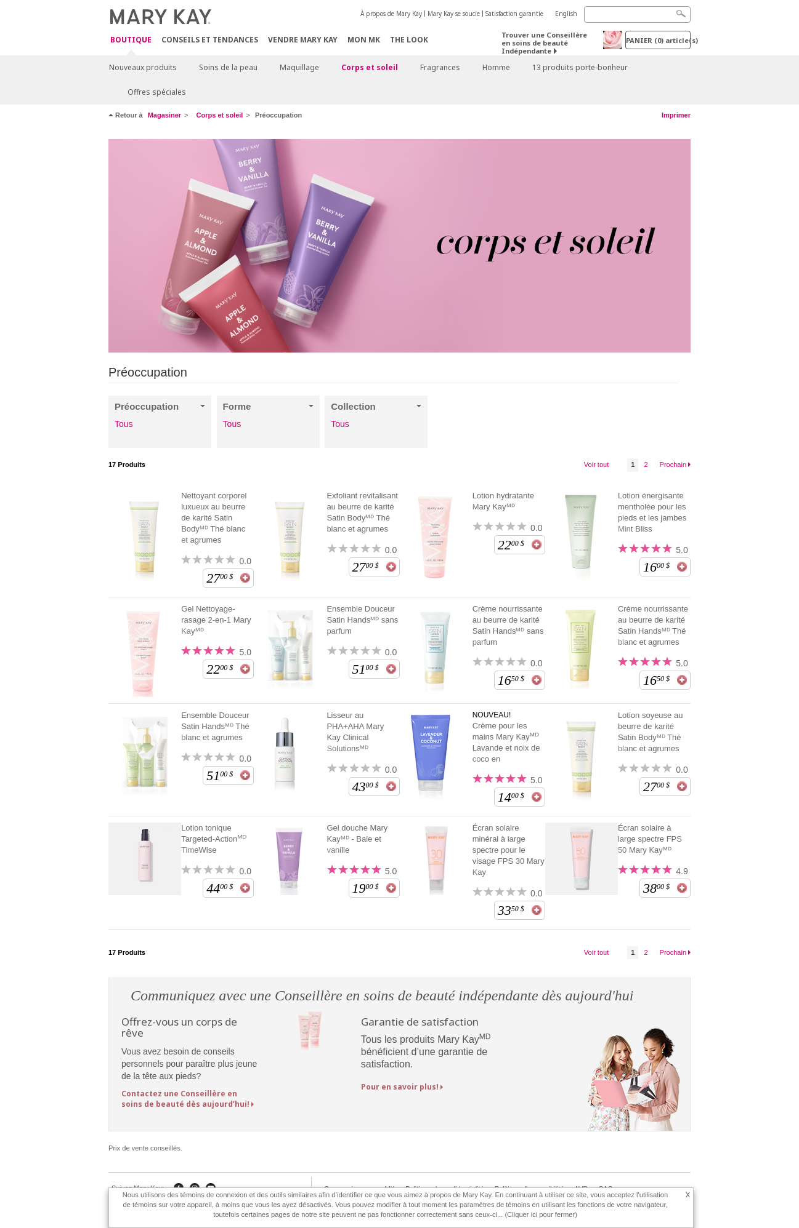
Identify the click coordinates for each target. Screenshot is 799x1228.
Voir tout (596, 464)
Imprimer (676, 115)
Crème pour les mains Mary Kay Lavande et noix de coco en (506, 742)
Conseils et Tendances (209, 40)
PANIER (658, 40)
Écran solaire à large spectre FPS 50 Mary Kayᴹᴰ (650, 839)
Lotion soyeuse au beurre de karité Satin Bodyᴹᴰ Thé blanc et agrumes (650, 732)
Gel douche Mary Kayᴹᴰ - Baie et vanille (356, 839)
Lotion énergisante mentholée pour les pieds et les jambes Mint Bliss (652, 512)
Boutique (131, 40)
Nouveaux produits (143, 67)
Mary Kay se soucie (454, 13)
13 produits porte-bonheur (580, 67)
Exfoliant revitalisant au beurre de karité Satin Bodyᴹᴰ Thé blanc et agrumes (362, 512)
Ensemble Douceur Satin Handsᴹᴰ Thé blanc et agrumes (215, 726)
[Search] (637, 14)
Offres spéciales (157, 92)
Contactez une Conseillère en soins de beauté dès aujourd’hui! (185, 1098)
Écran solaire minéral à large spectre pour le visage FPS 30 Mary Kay (509, 850)
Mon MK (363, 40)
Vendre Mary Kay (303, 40)
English (566, 13)
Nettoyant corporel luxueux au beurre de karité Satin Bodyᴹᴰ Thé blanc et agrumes (213, 517)
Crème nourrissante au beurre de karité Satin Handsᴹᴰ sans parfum (508, 625)
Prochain (673, 464)
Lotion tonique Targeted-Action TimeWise (213, 839)
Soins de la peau (228, 67)
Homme (496, 67)
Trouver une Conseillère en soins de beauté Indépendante (544, 43)
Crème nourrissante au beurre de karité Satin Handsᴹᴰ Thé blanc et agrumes (653, 625)
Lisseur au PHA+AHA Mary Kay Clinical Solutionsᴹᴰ (355, 732)
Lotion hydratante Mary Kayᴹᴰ (503, 501)
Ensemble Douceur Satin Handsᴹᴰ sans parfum (362, 620)
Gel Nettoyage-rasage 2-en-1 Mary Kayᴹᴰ (216, 620)
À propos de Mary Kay (391, 13)
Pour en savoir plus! (400, 1087)
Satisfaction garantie (514, 13)
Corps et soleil (369, 67)
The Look (409, 40)
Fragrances (440, 67)
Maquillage (299, 67)
